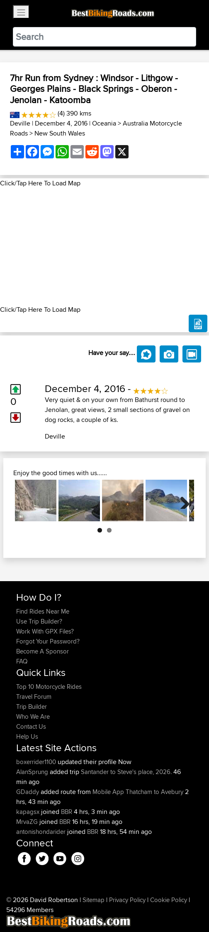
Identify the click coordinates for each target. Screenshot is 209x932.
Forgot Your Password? (48, 641)
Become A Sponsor (42, 651)
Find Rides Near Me (42, 611)
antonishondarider (41, 831)
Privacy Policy (127, 899)
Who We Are (33, 716)
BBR (66, 811)
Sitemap (93, 899)
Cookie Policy (168, 899)
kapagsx (28, 811)
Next (181, 500)
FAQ (21, 661)
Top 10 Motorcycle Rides (49, 686)
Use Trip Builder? (39, 621)
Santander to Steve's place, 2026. (126, 771)
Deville (20, 123)
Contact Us (31, 726)
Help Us (27, 736)
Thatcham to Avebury (154, 791)
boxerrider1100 (37, 761)
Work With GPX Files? (45, 631)
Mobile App (108, 791)
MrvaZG (27, 821)
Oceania (104, 123)
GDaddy (28, 791)
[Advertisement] (104, 246)
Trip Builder (31, 706)
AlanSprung (33, 771)
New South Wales (59, 133)
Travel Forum (33, 696)
